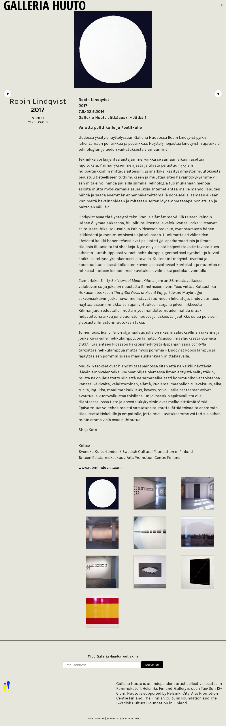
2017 (38, 110)
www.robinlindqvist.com (100, 467)
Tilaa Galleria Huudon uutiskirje (113, 656)
